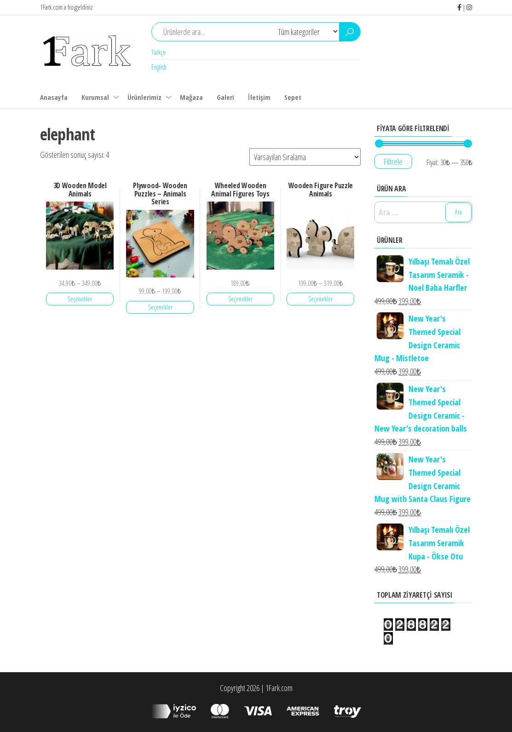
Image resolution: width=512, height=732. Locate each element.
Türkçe (158, 52)
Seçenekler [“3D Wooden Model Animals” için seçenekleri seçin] (80, 298)
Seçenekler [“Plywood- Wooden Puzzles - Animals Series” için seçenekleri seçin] (160, 307)
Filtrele (393, 161)
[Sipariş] (305, 157)
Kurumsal (95, 97)
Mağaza (191, 97)
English (159, 67)
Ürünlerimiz (144, 97)
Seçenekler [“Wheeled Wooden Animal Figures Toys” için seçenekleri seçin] (240, 298)
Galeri (225, 97)
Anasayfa (54, 97)
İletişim (259, 97)
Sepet (292, 97)
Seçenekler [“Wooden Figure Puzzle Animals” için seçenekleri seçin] (320, 298)
